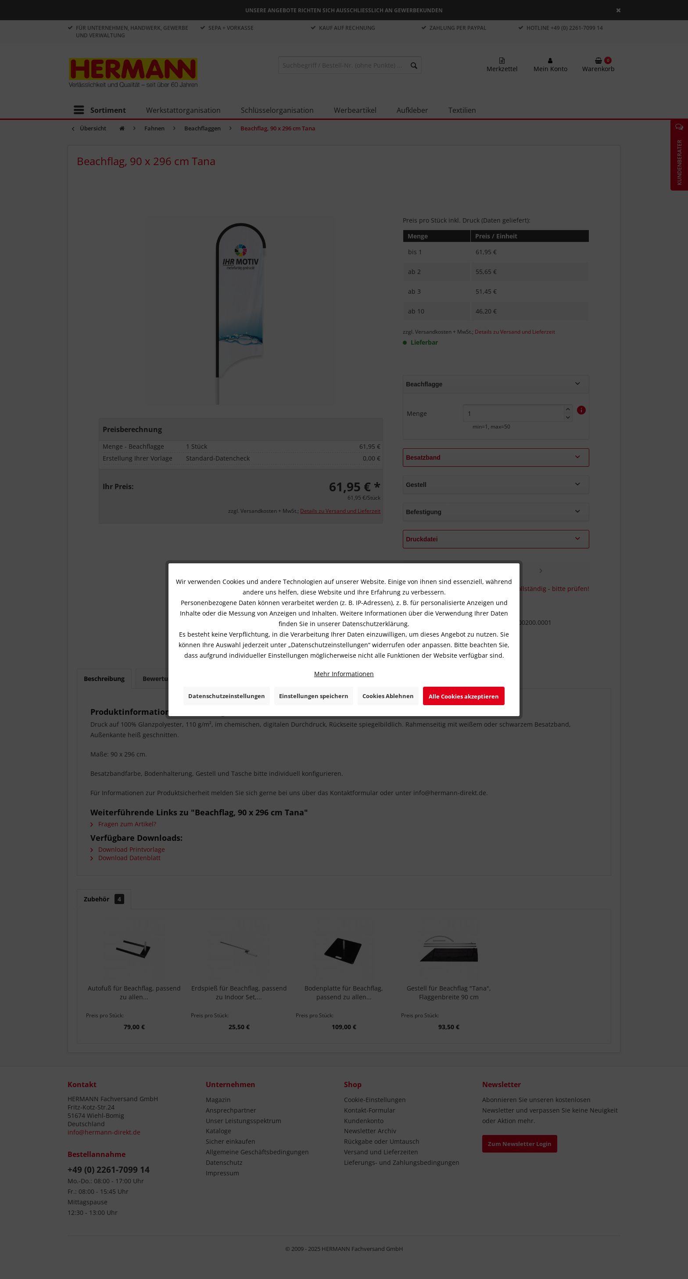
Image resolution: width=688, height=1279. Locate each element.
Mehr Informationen (344, 674)
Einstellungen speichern (313, 696)
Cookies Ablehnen (388, 696)
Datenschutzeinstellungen (226, 696)
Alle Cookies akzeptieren (464, 696)
